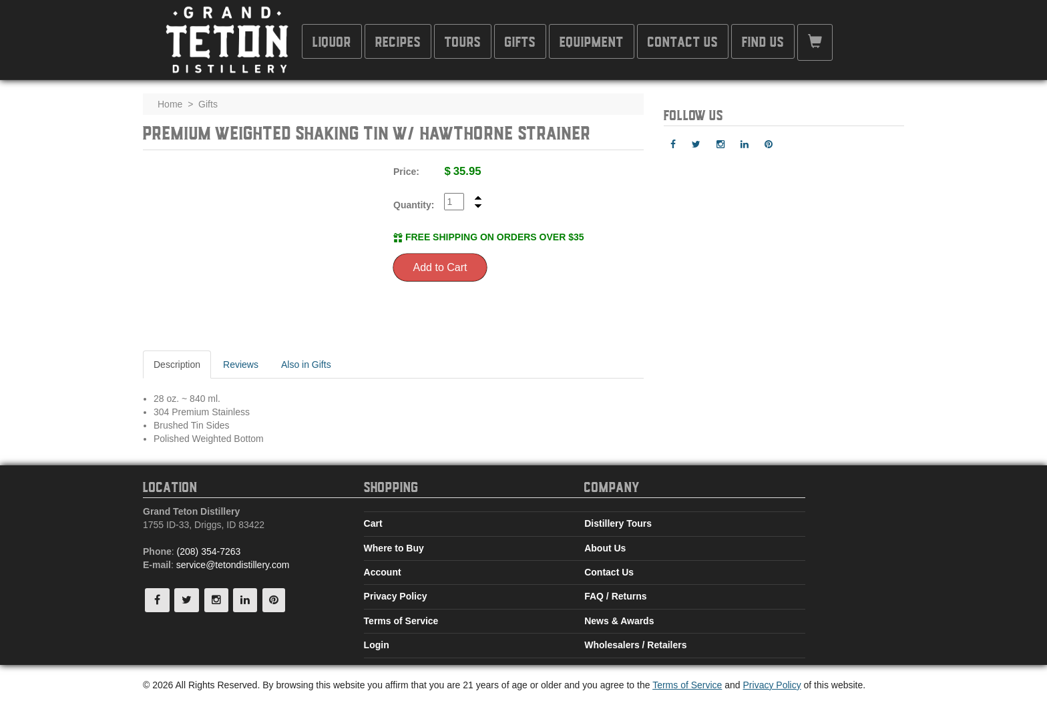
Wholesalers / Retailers (635, 645)
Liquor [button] (331, 41)
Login (376, 645)
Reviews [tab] (240, 364)
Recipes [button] (398, 41)
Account (382, 572)
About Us (605, 548)
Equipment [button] (592, 41)
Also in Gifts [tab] (306, 364)
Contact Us (609, 572)
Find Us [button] (763, 41)
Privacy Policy (395, 596)
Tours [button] (463, 41)
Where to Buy (394, 548)
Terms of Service (401, 621)
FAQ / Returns (615, 596)
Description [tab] (177, 364)
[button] (815, 42)
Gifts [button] (520, 41)
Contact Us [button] (683, 41)
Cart (373, 523)
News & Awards (619, 621)
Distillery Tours (618, 523)
